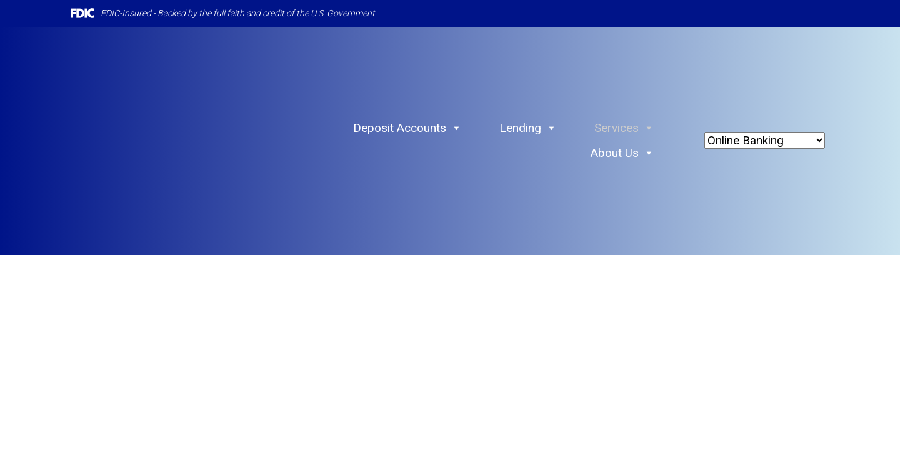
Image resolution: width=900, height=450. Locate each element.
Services (624, 128)
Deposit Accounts (407, 128)
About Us (622, 153)
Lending (528, 128)
